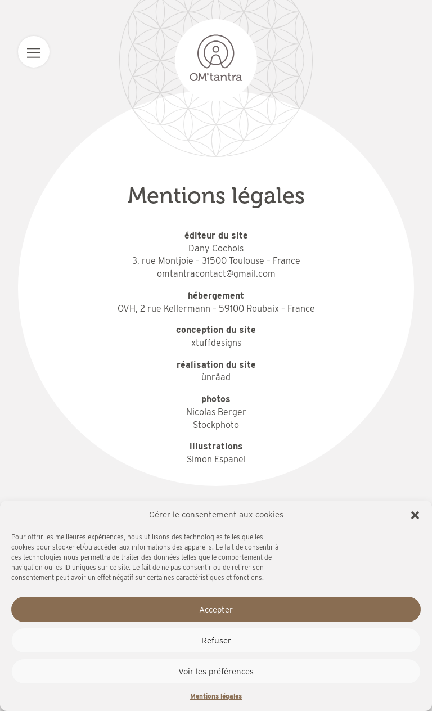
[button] (415, 515)
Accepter (216, 610)
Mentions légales (216, 696)
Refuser (216, 641)
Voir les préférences (216, 672)
